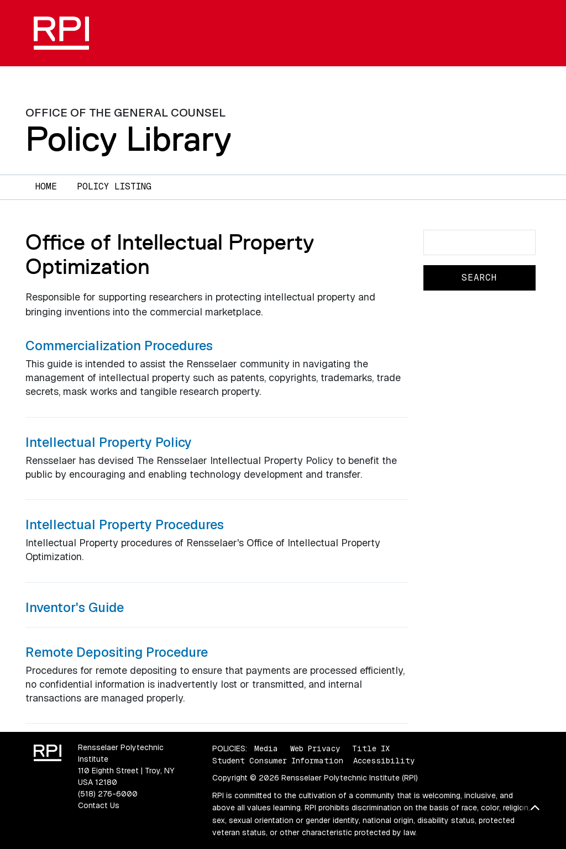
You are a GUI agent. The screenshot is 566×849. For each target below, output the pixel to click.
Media (266, 748)
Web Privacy (315, 748)
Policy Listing (114, 186)
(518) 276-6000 (108, 794)
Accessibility (384, 761)
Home (46, 186)
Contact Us (98, 805)
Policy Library (128, 139)
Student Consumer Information (277, 761)
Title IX (371, 748)
